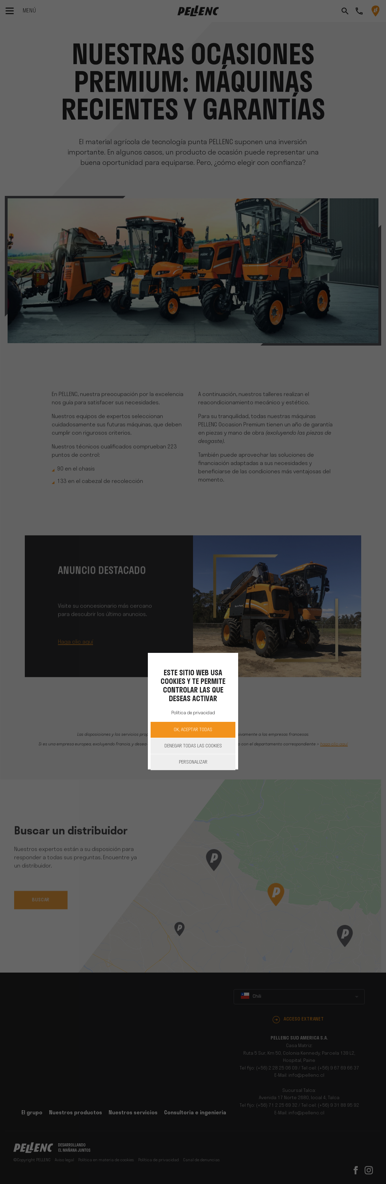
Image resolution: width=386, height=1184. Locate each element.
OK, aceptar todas (193, 730)
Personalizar (193, 762)
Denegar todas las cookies (193, 746)
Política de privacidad (193, 713)
